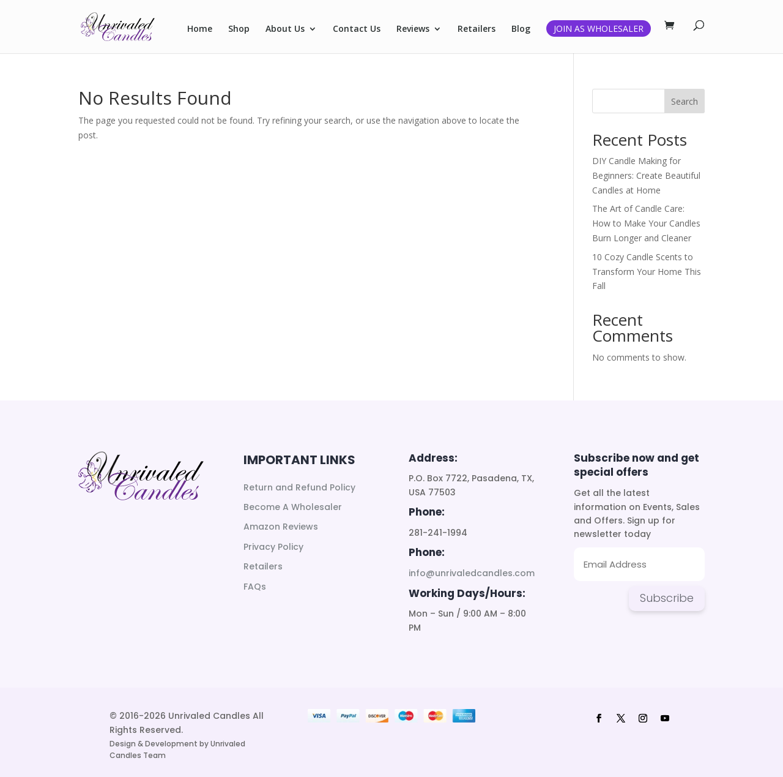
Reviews (412, 29)
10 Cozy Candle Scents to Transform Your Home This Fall (646, 271)
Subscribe (667, 598)
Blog (520, 29)
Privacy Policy (273, 547)
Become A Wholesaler (292, 507)
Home (199, 29)
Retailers (476, 29)
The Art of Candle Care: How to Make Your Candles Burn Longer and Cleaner (646, 223)
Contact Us (356, 29)
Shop (239, 29)
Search (684, 101)
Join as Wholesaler (599, 28)
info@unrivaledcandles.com (472, 573)
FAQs (254, 586)
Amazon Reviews (280, 526)
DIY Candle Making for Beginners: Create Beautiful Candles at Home (646, 175)
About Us (285, 29)
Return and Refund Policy (299, 487)
